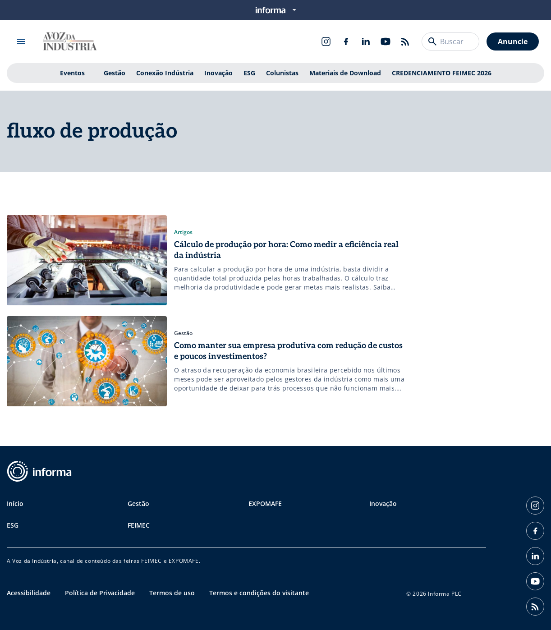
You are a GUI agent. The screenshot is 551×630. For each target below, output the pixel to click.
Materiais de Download (345, 73)
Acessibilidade (29, 593)
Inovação (218, 73)
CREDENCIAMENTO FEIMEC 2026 (441, 73)
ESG (249, 73)
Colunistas (282, 73)
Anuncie (513, 41)
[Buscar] (432, 41)
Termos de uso (172, 593)
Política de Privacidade (100, 593)
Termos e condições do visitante (259, 593)
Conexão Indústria (164, 73)
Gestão (114, 73)
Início (15, 503)
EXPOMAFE (265, 503)
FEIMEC (139, 525)
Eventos (72, 73)
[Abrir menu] (21, 41)
